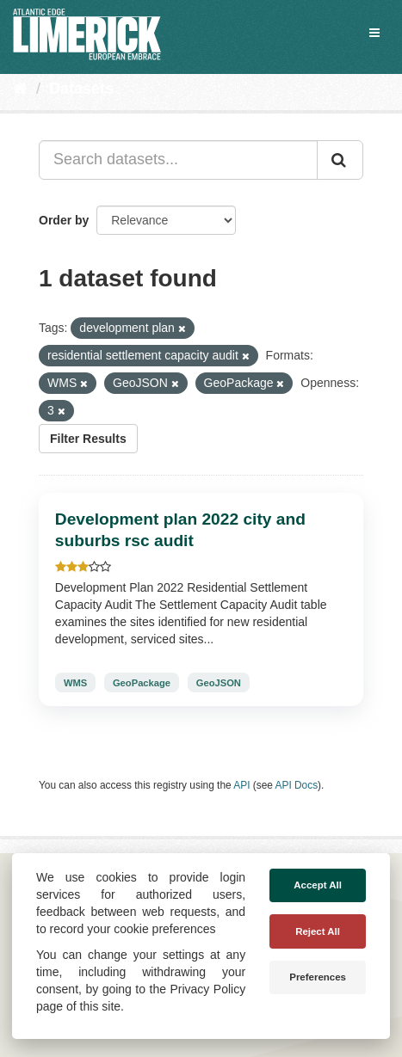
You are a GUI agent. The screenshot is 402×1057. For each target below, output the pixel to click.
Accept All (318, 885)
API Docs (297, 785)
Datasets (81, 88)
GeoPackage (141, 682)
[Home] (20, 88)
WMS (75, 682)
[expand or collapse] (374, 32)
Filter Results (88, 439)
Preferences (317, 977)
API (241, 785)
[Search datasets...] (178, 160)
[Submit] (340, 160)
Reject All (317, 931)
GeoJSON (218, 682)
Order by (64, 220)
